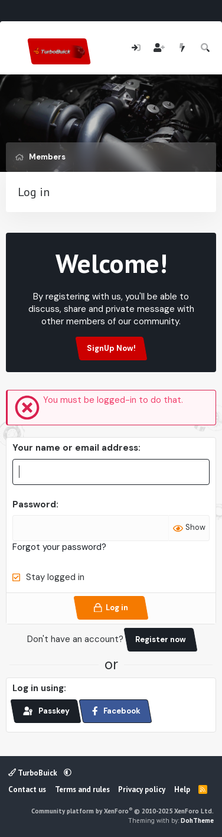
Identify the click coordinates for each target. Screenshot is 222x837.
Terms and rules (82, 789)
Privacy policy (141, 789)
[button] (67, 773)
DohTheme (197, 820)
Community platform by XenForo (122, 811)
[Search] (205, 48)
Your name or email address (75, 448)
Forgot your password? (59, 547)
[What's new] (182, 48)
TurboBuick (33, 773)
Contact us (27, 789)
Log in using (38, 688)
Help (182, 789)
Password (34, 504)
